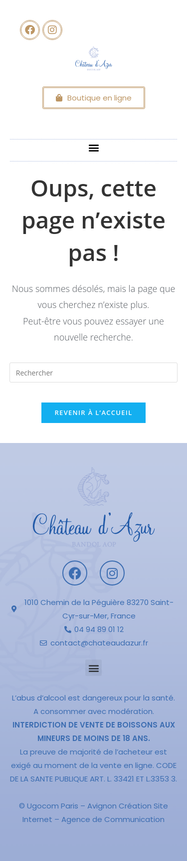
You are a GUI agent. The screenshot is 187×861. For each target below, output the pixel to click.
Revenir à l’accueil (93, 412)
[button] (93, 148)
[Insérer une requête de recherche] (93, 372)
